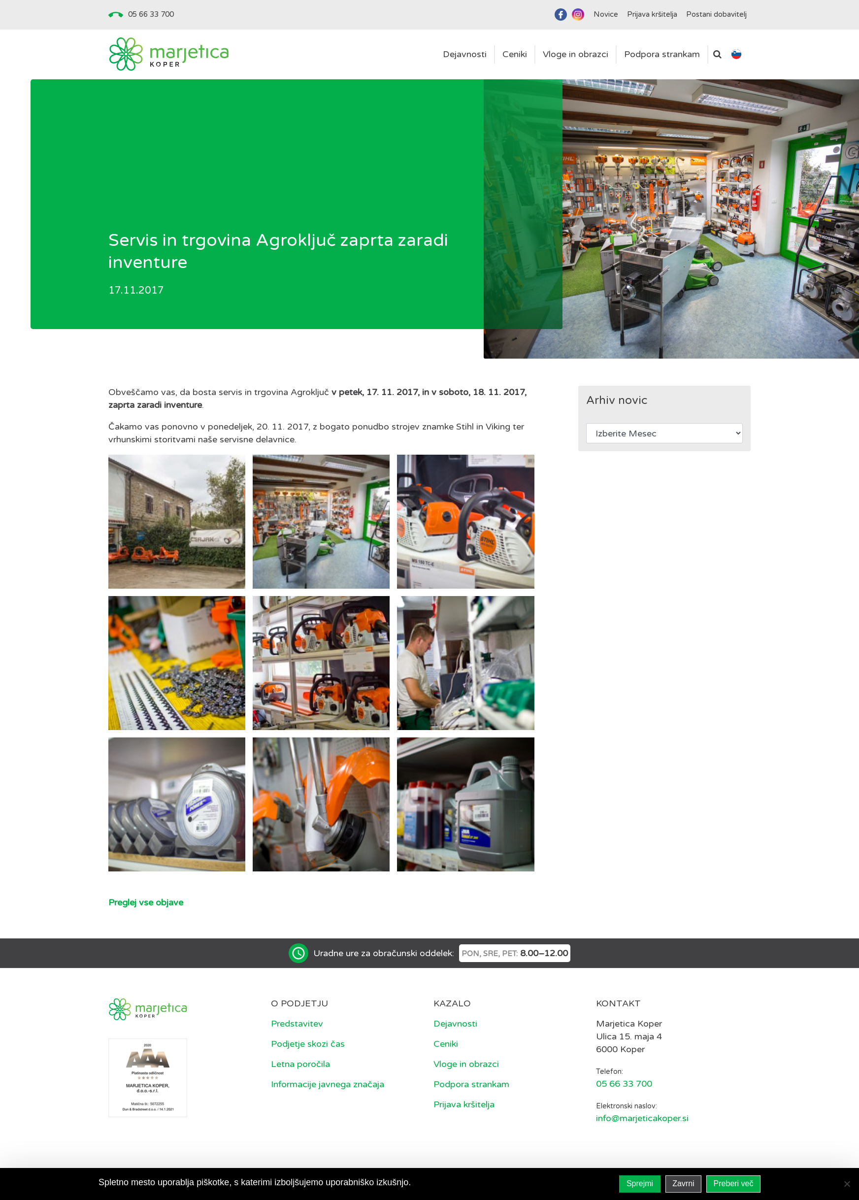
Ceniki (445, 1043)
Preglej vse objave (145, 902)
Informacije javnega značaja (327, 1084)
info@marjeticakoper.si (642, 1118)
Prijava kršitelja (464, 1104)
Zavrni (683, 1183)
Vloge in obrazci (466, 1064)
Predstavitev (297, 1023)
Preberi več (734, 1183)
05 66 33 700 (151, 14)
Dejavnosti (455, 1023)
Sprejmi (640, 1183)
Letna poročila (300, 1064)
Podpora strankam (471, 1084)
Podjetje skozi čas (308, 1043)
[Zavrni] (847, 1184)
